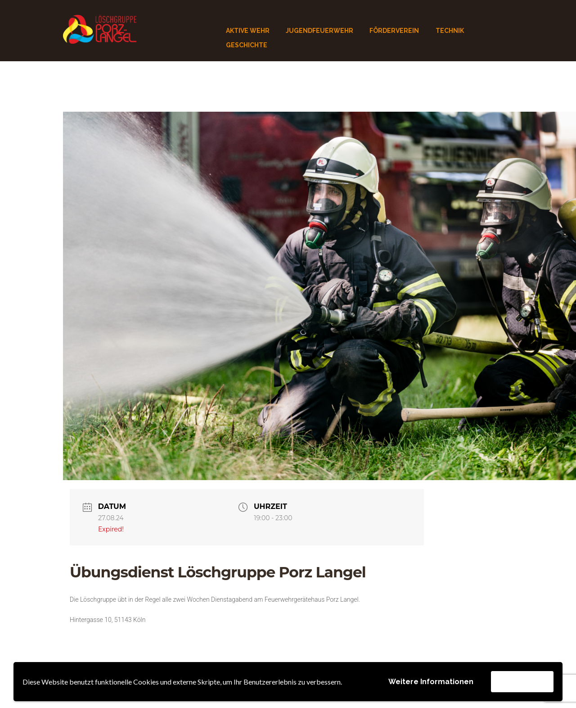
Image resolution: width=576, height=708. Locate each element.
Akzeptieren (522, 681)
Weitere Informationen (430, 681)
